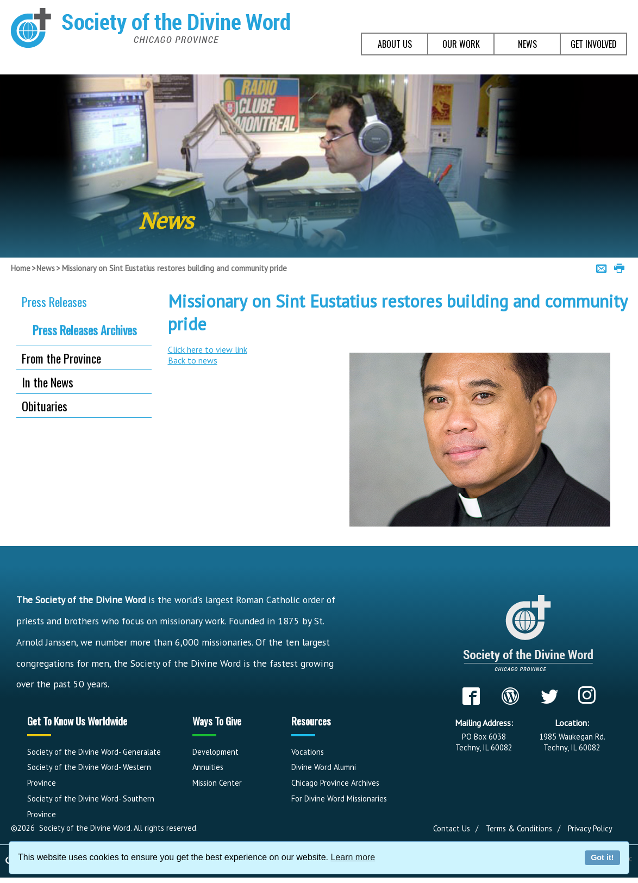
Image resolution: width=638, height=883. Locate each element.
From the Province (61, 358)
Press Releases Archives (85, 330)
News (45, 268)
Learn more (352, 857)
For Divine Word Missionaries (339, 798)
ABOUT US (395, 44)
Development (215, 752)
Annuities (207, 767)
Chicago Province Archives (335, 783)
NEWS (527, 44)
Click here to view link (207, 349)
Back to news (192, 360)
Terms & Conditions (519, 828)
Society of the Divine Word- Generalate (94, 752)
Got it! (602, 857)
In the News (47, 382)
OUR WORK (461, 44)
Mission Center (217, 783)
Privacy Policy (590, 828)
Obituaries (44, 406)
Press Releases (54, 301)
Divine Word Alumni (323, 767)
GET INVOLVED (594, 44)
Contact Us (451, 828)
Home (20, 268)
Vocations (307, 752)
